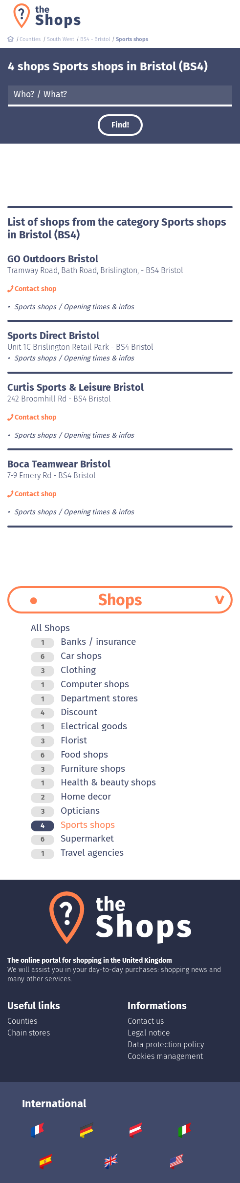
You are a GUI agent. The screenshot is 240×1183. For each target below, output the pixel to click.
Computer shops (80, 684)
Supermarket (72, 838)
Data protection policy (166, 1044)
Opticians (65, 810)
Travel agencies (77, 852)
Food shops (69, 754)
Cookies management (165, 1056)
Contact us (146, 1021)
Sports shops (73, 824)
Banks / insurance (83, 641)
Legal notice (149, 1032)
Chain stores (28, 1032)
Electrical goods (79, 726)
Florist (59, 740)
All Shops (50, 628)
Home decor (71, 796)
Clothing (63, 670)
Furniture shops (78, 768)
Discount (64, 712)
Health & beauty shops (93, 782)
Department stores (84, 698)
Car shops (66, 655)
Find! (120, 124)
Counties (22, 1021)
